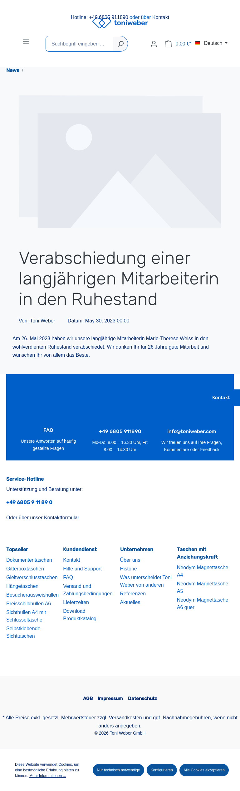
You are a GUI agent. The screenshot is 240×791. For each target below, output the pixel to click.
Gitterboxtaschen (25, 568)
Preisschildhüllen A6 (28, 603)
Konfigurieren (162, 770)
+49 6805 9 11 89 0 (29, 502)
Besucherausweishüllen (32, 595)
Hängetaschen (22, 586)
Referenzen (133, 593)
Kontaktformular (61, 517)
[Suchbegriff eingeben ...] (80, 44)
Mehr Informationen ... (47, 776)
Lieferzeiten (76, 602)
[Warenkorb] (178, 44)
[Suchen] (120, 44)
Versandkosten (125, 717)
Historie (128, 568)
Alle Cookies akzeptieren (204, 770)
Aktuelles (130, 602)
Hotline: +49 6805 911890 (99, 17)
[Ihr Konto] (154, 44)
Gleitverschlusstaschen (32, 577)
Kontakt (160, 17)
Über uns (130, 560)
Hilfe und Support (82, 568)
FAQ (68, 577)
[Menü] (26, 42)
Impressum (110, 698)
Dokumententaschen (29, 560)
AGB (88, 698)
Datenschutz (142, 698)
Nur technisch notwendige (118, 770)
